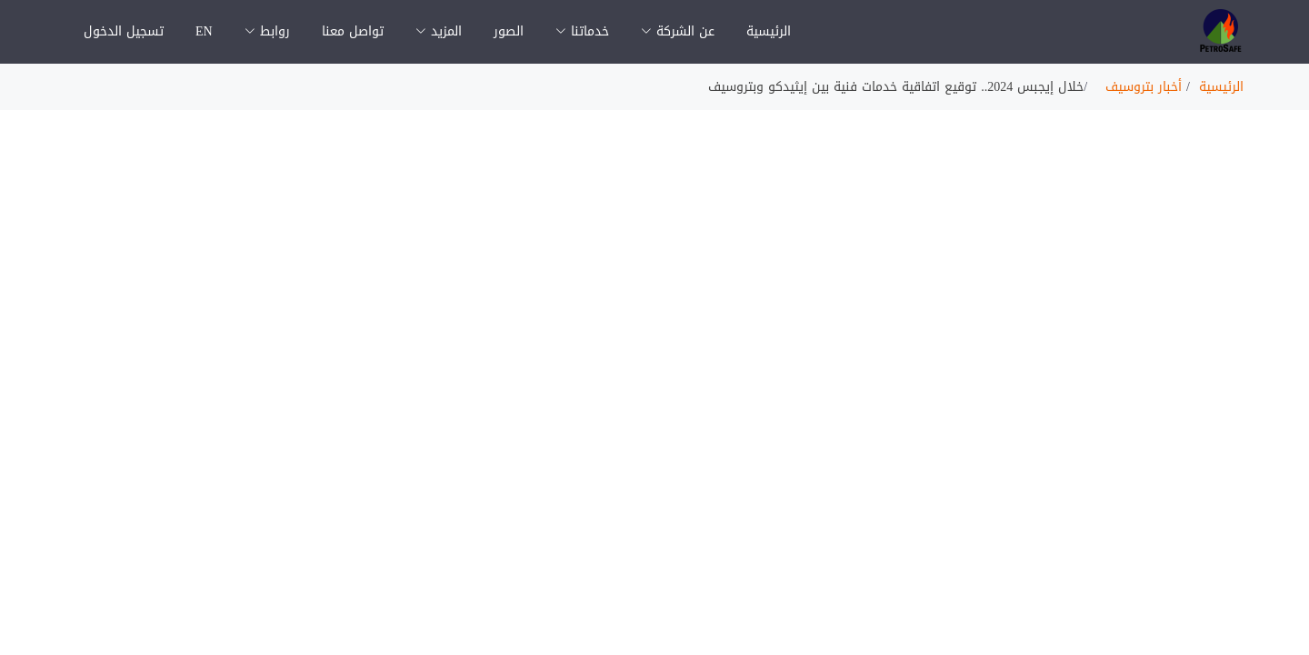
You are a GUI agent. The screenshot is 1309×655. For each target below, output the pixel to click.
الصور (509, 31)
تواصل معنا (353, 31)
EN (204, 31)
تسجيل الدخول (124, 31)
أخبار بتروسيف (1143, 87)
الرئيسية (768, 31)
